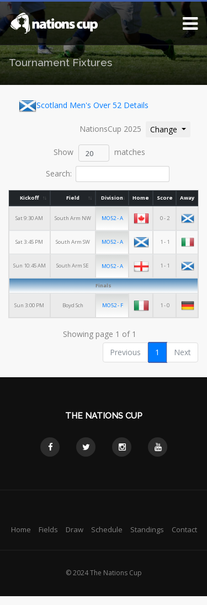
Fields (48, 529)
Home (21, 529)
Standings (147, 529)
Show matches (99, 153)
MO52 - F (113, 304)
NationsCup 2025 (110, 129)
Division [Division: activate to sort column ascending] (113, 197)
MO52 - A (113, 218)
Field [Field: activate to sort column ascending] (72, 197)
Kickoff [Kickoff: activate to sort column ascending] (29, 197)
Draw (74, 529)
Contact (184, 529)
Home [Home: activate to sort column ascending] (140, 197)
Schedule (107, 529)
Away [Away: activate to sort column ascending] (187, 197)
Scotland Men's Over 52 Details (83, 106)
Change (170, 129)
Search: (107, 174)
